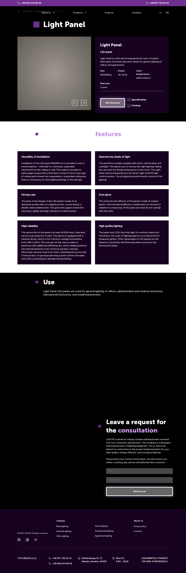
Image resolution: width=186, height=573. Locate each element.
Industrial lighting (63, 531)
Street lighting (101, 526)
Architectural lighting (104, 531)
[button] (112, 103)
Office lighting (62, 536)
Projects (109, 12)
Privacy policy (140, 526)
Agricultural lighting (103, 536)
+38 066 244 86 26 (62, 563)
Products (77, 12)
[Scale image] (54, 73)
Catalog (60, 521)
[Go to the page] (21, 12)
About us (46, 12)
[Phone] (49, 558)
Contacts (136, 12)
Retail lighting (62, 526)
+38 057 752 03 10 (61, 558)
